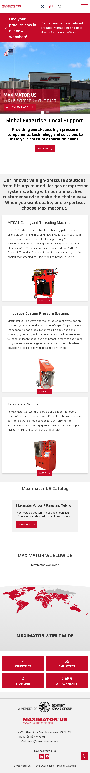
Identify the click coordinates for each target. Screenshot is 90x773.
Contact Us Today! (17, 107)
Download (24, 524)
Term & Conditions (44, 765)
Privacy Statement (66, 765)
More (42, 300)
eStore (72, 32)
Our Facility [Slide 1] (42, 112)
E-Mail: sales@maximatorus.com (38, 741)
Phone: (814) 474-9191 (31, 736)
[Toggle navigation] (84, 6)
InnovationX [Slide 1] (47, 112)
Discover (42, 148)
